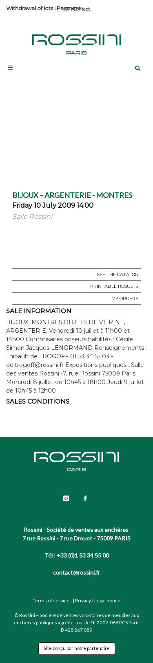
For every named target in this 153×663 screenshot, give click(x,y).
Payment (69, 8)
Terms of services (52, 600)
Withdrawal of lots (29, 8)
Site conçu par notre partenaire (77, 648)
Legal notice (107, 600)
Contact (81, 9)
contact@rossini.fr (76, 572)
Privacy (83, 600)
